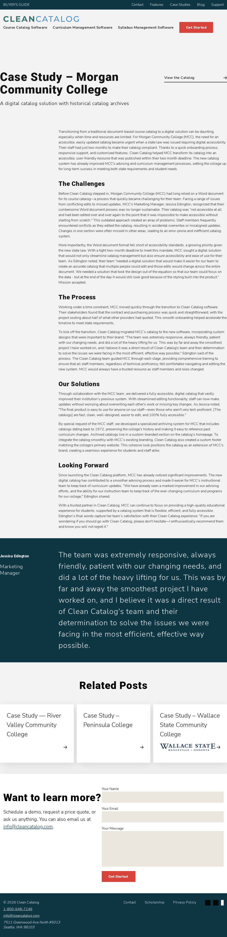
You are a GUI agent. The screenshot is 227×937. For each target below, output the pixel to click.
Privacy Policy (184, 902)
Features (156, 4)
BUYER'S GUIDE (16, 4)
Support (217, 4)
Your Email (163, 814)
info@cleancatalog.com (28, 826)
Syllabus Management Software (146, 27)
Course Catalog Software (25, 27)
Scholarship (154, 902)
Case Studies (180, 4)
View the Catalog (195, 77)
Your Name (163, 794)
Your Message (163, 846)
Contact (137, 4)
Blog (201, 4)
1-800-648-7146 (17, 909)
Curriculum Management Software (82, 27)
